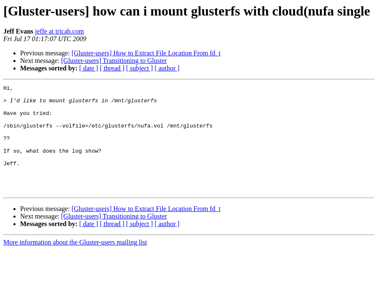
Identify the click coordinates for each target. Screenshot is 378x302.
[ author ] (167, 68)
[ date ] (88, 68)
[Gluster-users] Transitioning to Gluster (114, 60)
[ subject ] (139, 68)
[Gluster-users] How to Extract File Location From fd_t (146, 53)
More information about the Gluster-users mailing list (75, 263)
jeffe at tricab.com (59, 31)
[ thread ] (112, 68)
